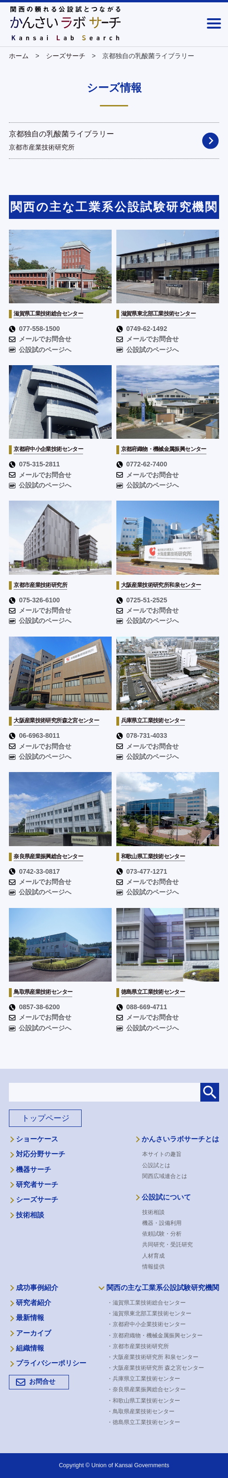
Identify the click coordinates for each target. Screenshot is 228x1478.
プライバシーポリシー (51, 1363)
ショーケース (37, 1139)
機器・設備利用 (162, 1223)
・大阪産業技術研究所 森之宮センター (158, 1368)
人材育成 (153, 1256)
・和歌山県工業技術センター (146, 1400)
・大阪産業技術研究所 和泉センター (155, 1357)
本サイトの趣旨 (162, 1154)
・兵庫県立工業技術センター (146, 1378)
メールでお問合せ (40, 339)
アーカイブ (33, 1333)
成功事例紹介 (37, 1287)
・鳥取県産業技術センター (144, 1411)
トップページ (45, 1118)
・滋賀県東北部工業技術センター (152, 1313)
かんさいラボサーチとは (180, 1139)
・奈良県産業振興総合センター (149, 1389)
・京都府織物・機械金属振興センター (158, 1335)
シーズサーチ (37, 1199)
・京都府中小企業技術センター (149, 1324)
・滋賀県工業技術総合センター (149, 1302)
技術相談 (30, 1215)
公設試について (166, 1197)
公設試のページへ (40, 349)
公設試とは (156, 1165)
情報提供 (153, 1266)
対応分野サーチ (40, 1154)
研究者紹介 (33, 1302)
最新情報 (30, 1317)
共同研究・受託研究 (167, 1244)
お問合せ (42, 1381)
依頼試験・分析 (162, 1233)
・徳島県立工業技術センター (146, 1422)
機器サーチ (33, 1169)
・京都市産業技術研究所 (141, 1346)
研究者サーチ (37, 1184)
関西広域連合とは (164, 1176)
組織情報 (30, 1348)
